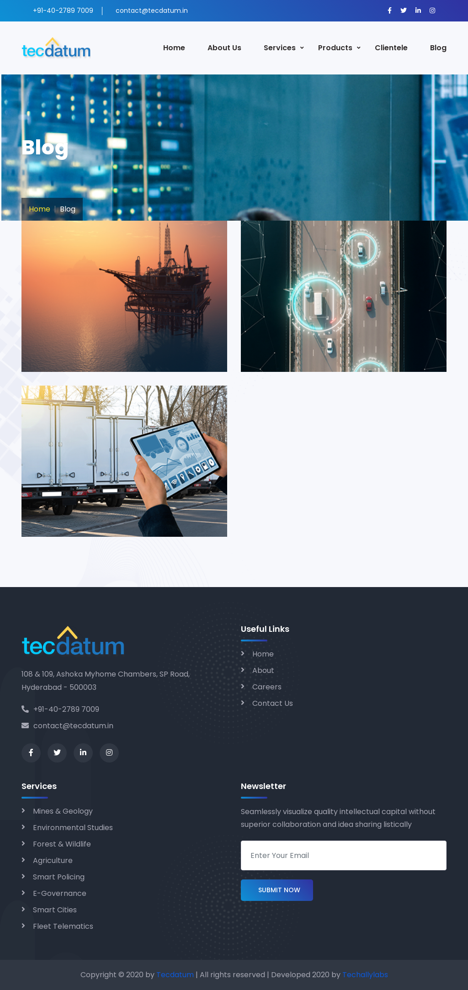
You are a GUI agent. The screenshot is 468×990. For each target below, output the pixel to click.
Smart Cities (55, 910)
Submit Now (277, 890)
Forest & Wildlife (62, 844)
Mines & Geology (63, 811)
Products (335, 47)
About (263, 670)
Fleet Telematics (63, 926)
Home (174, 47)
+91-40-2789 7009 (60, 709)
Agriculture (53, 860)
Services (280, 47)
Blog (438, 47)
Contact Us (272, 703)
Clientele (391, 47)
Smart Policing (59, 877)
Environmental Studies (73, 827)
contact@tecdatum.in (67, 725)
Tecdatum (175, 974)
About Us (224, 47)
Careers (267, 687)
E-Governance (59, 893)
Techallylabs (365, 974)
